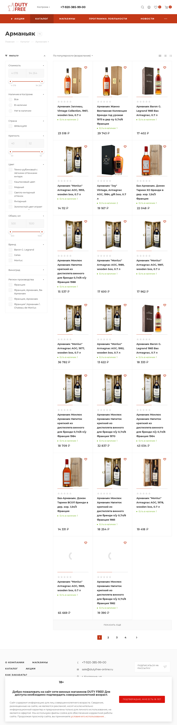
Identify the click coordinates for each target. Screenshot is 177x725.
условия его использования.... (88, 716)
